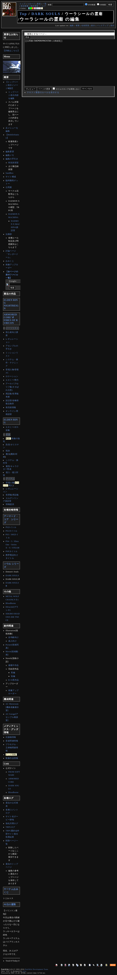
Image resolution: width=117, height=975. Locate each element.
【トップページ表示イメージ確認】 (12, 85)
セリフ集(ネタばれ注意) (12, 386)
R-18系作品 (13, 680)
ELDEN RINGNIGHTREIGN (11, 304)
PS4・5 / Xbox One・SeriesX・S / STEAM (12, 544)
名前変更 (85, 25)
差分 (93, 25)
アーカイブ (11, 383)
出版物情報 (11, 737)
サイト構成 (11, 177)
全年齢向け (13, 637)
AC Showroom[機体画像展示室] (12, 707)
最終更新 (34, 6)
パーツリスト (12, 328)
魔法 (8, 454)
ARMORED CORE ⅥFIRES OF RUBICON (11, 318)
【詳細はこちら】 (11, 50)
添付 (112, 25)
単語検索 (25, 6)
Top (23, 14)
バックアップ (103, 25)
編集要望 (10, 151)
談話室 (9, 400)
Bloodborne (11, 603)
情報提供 (10, 504)
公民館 (9, 187)
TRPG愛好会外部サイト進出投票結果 (12, 834)
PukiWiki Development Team (36, 969)
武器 (8, 434)
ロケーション (12, 376)
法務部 (9, 234)
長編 (13, 672)
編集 (72, 25)
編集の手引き (12, 159)
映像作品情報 (12, 758)
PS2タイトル (11, 531)
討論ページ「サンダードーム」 (12, 254)
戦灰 (8, 451)
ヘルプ (43, 6)
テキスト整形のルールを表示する (43, 102)
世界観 (9, 495)
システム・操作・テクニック (12, 362)
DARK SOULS (45, 14)
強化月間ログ (12, 823)
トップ (22, 4)
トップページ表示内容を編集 (13, 95)
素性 (8, 466)
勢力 (17, 380)
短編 (13, 676)
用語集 (9, 394)
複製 (78, 25)
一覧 (45, 4)
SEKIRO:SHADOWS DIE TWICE (13, 617)
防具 (8, 444)
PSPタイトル (12, 551)
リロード (31, 4)
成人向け (12, 641)
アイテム (10, 479)
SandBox (10, 173)
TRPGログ (10, 827)
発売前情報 (11, 407)
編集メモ (10, 155)
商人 (11, 485)
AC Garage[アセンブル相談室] (12, 717)
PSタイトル (11, 527)
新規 (39, 4)
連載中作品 (13, 665)
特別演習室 (13, 162)
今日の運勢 (10, 904)
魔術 (13, 454)
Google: (13, 281)
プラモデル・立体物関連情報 (12, 747)
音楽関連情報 (12, 741)
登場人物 (10, 369)
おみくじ (10, 261)
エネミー (10, 380)
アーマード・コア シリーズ (11, 519)
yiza (24, 971)
